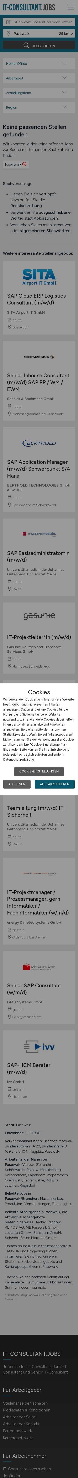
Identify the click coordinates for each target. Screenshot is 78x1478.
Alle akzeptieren (54, 784)
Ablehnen (17, 784)
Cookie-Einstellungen (39, 771)
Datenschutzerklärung (18, 759)
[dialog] (39, 739)
